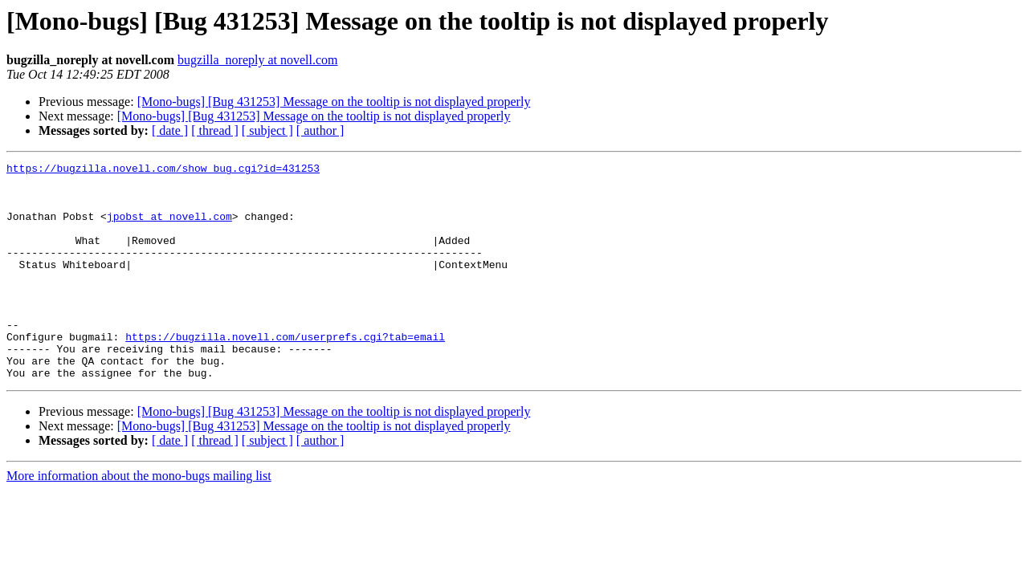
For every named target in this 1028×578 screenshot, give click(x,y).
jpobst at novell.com (169, 228)
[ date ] (170, 130)
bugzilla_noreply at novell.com (257, 60)
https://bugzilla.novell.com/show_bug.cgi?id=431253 (163, 170)
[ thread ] (215, 130)
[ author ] (320, 130)
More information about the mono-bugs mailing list (138, 519)
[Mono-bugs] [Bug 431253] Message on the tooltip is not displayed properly (334, 101)
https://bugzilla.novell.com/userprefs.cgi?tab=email (285, 372)
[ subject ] (267, 130)
